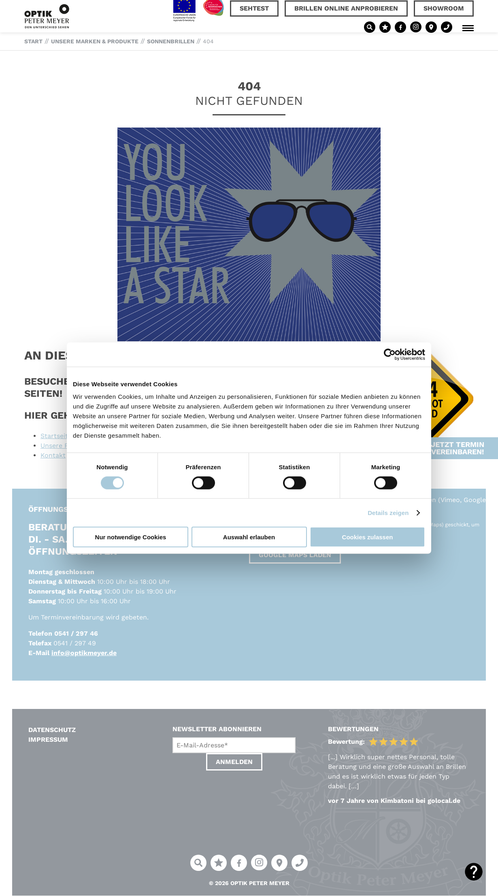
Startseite (56, 436)
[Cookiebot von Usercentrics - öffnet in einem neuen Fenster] (389, 354)
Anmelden (234, 762)
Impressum (48, 739)
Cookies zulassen (367, 537)
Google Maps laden (295, 555)
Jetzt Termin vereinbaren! (457, 425)
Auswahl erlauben (249, 537)
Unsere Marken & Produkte (94, 41)
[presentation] (234, 793)
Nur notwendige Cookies (130, 537)
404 (208, 41)
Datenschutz (52, 730)
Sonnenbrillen (170, 41)
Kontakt (53, 455)
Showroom (444, 8)
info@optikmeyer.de (84, 653)
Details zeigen (388, 512)
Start (33, 41)
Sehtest (254, 8)
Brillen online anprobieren (346, 8)
